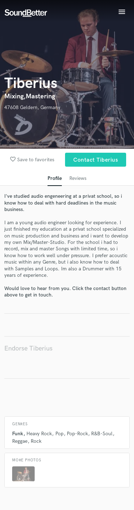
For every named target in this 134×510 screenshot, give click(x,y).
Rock (36, 441)
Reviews (77, 178)
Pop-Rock (77, 434)
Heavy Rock (39, 434)
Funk (17, 434)
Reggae (20, 441)
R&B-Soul (102, 434)
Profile (55, 178)
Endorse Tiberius (28, 348)
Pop (59, 434)
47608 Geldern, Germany (32, 107)
